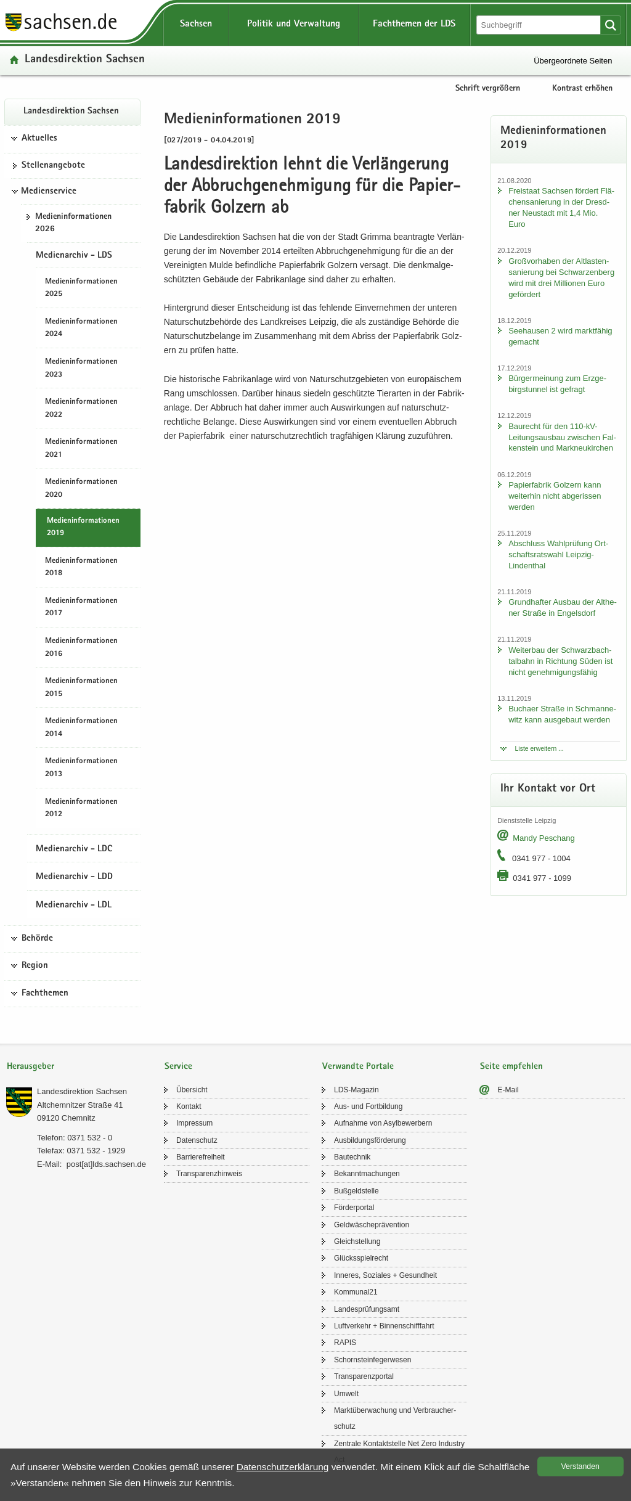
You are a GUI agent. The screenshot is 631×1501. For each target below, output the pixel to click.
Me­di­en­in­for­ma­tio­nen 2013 (81, 768)
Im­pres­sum (194, 1123)
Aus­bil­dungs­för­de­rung (370, 1140)
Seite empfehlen (511, 1066)
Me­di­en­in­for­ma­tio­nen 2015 (81, 687)
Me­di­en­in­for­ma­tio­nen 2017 (81, 607)
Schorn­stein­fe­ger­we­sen (372, 1360)
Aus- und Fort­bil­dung (368, 1106)
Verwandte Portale (358, 1066)
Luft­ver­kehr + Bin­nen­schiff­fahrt (384, 1326)
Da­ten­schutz (197, 1140)
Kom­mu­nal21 (356, 1292)
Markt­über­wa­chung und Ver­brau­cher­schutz (395, 1418)
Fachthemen (45, 994)
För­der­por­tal (354, 1207)
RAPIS (345, 1342)
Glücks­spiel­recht (361, 1258)
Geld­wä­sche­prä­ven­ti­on (371, 1225)
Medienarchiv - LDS (74, 256)
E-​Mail (508, 1090)
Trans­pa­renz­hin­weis (209, 1173)
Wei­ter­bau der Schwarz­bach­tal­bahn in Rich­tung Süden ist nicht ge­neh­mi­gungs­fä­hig (560, 661)
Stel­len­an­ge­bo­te (53, 166)
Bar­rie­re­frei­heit (200, 1157)
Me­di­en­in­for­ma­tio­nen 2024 (81, 328)
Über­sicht (192, 1090)
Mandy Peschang (543, 838)
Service (178, 1066)
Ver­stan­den (580, 1466)
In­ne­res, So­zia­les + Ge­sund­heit (385, 1275)
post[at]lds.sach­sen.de (106, 1164)
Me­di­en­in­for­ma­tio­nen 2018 (81, 567)
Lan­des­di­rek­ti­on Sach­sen (85, 60)
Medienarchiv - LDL (74, 905)
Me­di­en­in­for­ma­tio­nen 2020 (81, 488)
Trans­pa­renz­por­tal (364, 1376)
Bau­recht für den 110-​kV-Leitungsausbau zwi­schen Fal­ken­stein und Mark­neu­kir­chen (562, 437)
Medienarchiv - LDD (74, 877)
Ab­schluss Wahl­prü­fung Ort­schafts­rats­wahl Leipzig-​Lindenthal (558, 554)
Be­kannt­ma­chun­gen (367, 1173)
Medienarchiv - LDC (74, 849)
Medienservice (48, 192)
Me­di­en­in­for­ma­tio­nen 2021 (81, 448)
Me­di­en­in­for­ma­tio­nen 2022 (81, 408)
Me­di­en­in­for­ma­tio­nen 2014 (81, 728)
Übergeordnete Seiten (573, 60)
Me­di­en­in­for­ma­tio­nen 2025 (81, 288)
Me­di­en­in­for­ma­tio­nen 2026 (73, 223)
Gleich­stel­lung (357, 1241)
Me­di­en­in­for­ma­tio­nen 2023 (81, 368)
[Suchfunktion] (539, 25)
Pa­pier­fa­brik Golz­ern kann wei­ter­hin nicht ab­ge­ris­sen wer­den (554, 496)
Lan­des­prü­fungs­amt (366, 1309)
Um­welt (346, 1393)
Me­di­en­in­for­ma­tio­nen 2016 (81, 647)
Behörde (37, 939)
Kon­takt (189, 1106)
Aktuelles (39, 139)
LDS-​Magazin (356, 1090)
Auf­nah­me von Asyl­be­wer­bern (383, 1123)
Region (35, 966)
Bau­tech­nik (352, 1157)
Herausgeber (30, 1066)
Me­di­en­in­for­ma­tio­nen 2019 (83, 527)
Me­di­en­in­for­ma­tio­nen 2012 (81, 808)
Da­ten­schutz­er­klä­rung (283, 1467)
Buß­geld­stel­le (356, 1191)
